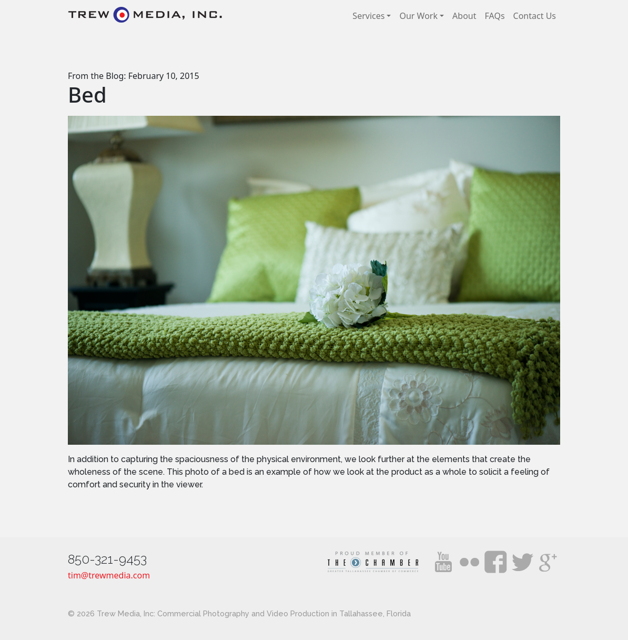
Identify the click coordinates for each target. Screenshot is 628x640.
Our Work (418, 16)
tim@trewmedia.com (109, 575)
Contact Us (534, 16)
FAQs (495, 16)
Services (368, 16)
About (464, 16)
